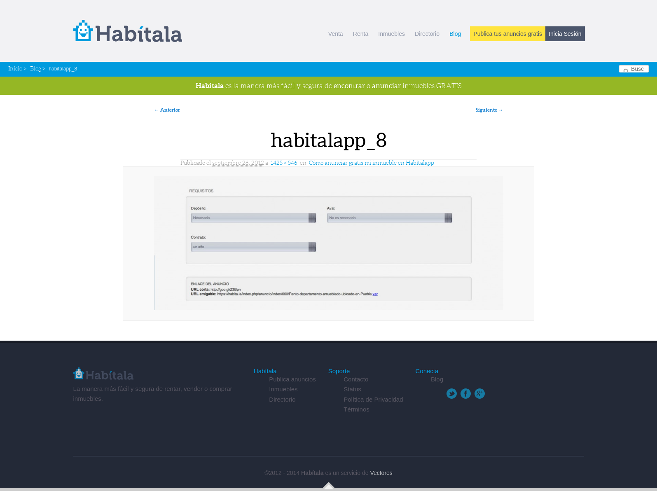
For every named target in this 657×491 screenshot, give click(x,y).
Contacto (356, 379)
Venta (335, 33)
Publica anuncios (292, 379)
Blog (455, 33)
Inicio (15, 68)
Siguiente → (489, 109)
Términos (356, 409)
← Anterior (167, 109)
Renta (360, 33)
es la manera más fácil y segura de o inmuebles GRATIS (329, 85)
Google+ (480, 393)
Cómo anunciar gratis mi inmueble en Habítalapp (371, 162)
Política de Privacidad (373, 399)
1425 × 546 (284, 162)
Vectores (381, 473)
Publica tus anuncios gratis (507, 33)
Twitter (452, 393)
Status (352, 389)
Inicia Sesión (565, 33)
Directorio (427, 33)
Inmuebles (391, 33)
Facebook (466, 393)
